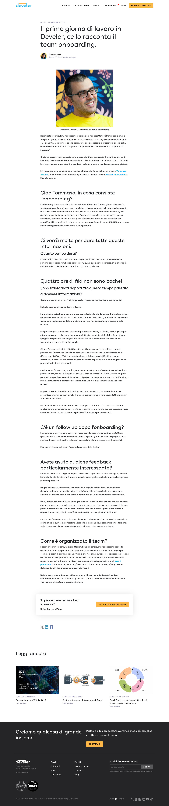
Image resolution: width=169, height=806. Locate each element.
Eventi (96, 5)
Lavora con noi (110, 5)
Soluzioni (55, 766)
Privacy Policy (63, 799)
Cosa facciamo (81, 5)
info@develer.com (22, 773)
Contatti (78, 770)
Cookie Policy (73, 799)
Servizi (54, 762)
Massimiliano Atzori (116, 174)
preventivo (141, 5)
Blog (123, 5)
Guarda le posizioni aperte (112, 605)
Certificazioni (52, 799)
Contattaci (95, 744)
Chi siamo (65, 5)
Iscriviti (147, 767)
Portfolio (55, 770)
